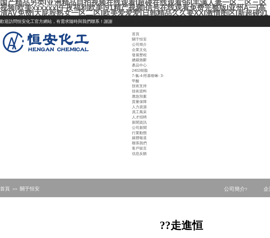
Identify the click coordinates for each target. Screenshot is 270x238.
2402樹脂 (140, 70)
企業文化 (139, 50)
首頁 (5, 188)
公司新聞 (139, 127)
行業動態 (139, 133)
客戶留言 (139, 148)
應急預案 (139, 96)
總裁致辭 (139, 60)
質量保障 (139, 102)
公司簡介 (139, 44)
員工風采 (139, 112)
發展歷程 (139, 55)
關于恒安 (30, 188)
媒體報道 (139, 138)
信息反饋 (139, 153)
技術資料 (139, 91)
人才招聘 (139, 117)
